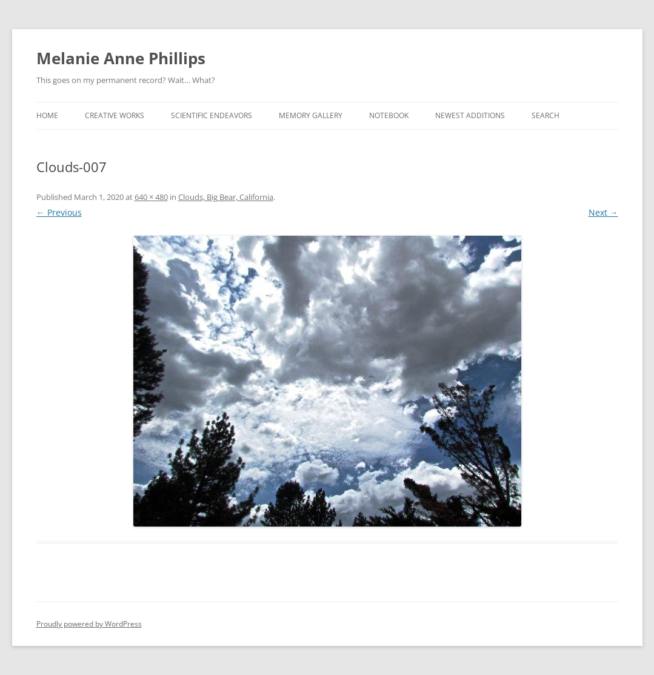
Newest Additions (470, 115)
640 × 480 (151, 196)
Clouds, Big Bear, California (225, 196)
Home (47, 115)
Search (545, 115)
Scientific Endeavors (211, 115)
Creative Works (114, 115)
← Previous (59, 212)
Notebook (389, 115)
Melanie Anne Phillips (120, 58)
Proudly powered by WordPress (89, 624)
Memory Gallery (310, 115)
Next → (603, 212)
